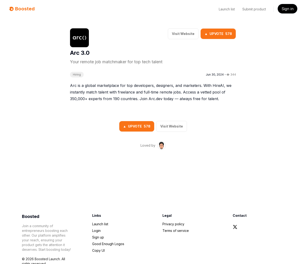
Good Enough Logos (108, 244)
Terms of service (175, 231)
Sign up (98, 237)
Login (96, 231)
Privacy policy (173, 224)
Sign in (287, 8)
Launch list (227, 9)
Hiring (77, 74)
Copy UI (98, 250)
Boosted (21, 8)
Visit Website (183, 34)
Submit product (254, 9)
